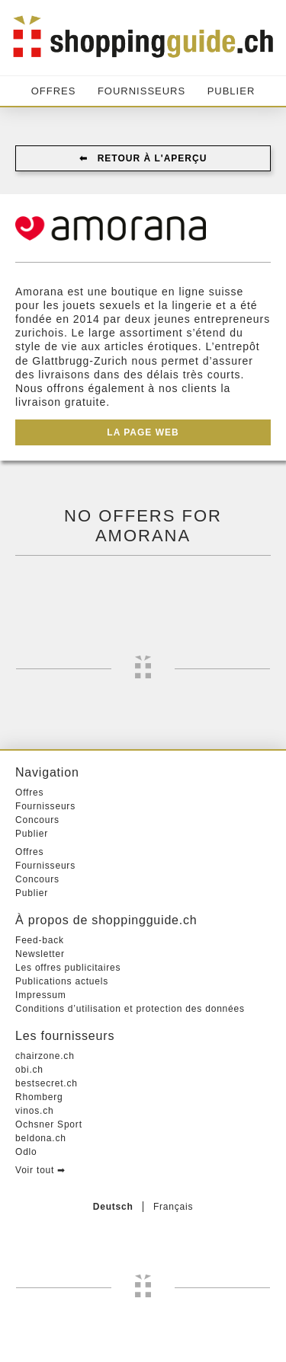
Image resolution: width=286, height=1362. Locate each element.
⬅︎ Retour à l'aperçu (143, 158)
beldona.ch (40, 1138)
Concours (37, 820)
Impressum (40, 995)
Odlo (26, 1152)
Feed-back (39, 940)
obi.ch (29, 1069)
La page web (142, 432)
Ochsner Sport (48, 1124)
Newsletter (40, 954)
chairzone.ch (45, 1056)
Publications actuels (61, 981)
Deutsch (113, 1206)
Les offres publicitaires (68, 967)
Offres (53, 91)
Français (173, 1206)
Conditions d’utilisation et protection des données (130, 1008)
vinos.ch (34, 1110)
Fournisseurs (141, 91)
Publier (231, 91)
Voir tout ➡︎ (40, 1170)
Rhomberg (39, 1097)
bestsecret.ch (46, 1083)
